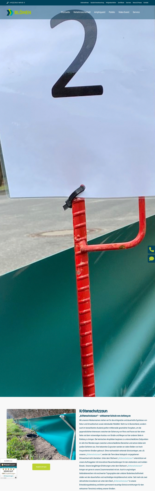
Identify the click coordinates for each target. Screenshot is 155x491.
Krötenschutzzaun (94, 456)
